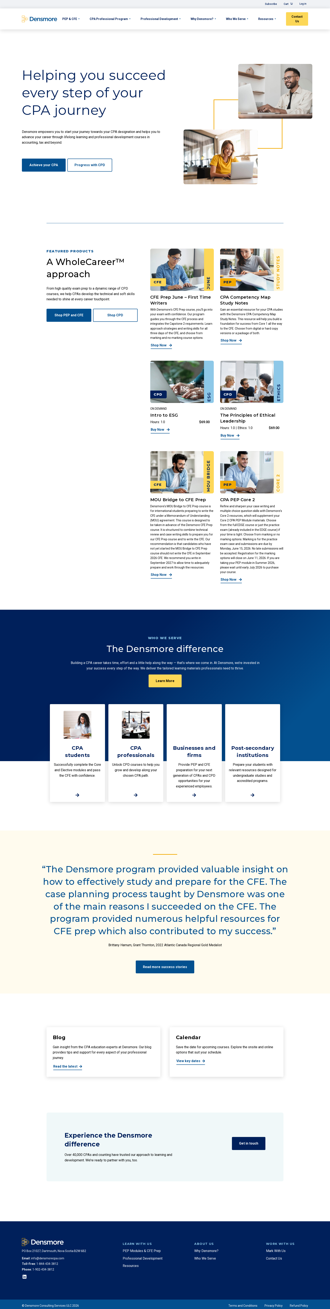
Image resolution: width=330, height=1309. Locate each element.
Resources (265, 19)
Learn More (165, 681)
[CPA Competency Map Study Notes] (252, 299)
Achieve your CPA (43, 165)
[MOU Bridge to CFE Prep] (182, 517)
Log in (302, 3)
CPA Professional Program (109, 19)
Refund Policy (299, 1305)
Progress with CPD (90, 165)
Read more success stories (165, 967)
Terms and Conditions (242, 1305)
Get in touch (248, 1143)
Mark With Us (276, 1251)
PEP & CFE (69, 19)
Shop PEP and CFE (69, 315)
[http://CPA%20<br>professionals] (136, 753)
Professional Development (159, 19)
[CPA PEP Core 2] (252, 517)
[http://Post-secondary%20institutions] (252, 753)
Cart (286, 4)
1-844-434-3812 (47, 1263)
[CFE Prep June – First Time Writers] (182, 299)
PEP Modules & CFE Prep (142, 1251)
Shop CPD (115, 315)
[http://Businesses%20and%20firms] (194, 753)
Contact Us (297, 19)
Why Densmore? (202, 19)
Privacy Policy (274, 1305)
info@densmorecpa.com (47, 1258)
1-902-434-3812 (43, 1269)
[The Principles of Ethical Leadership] (252, 400)
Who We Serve (236, 19)
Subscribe (271, 4)
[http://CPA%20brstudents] (77, 753)
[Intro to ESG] (182, 400)
